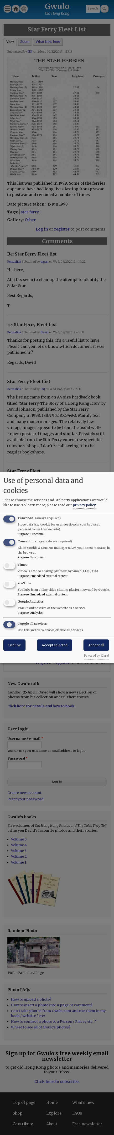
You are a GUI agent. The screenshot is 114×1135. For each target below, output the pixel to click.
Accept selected (54, 645)
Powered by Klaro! (96, 655)
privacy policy (84, 505)
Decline (14, 645)
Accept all (96, 645)
